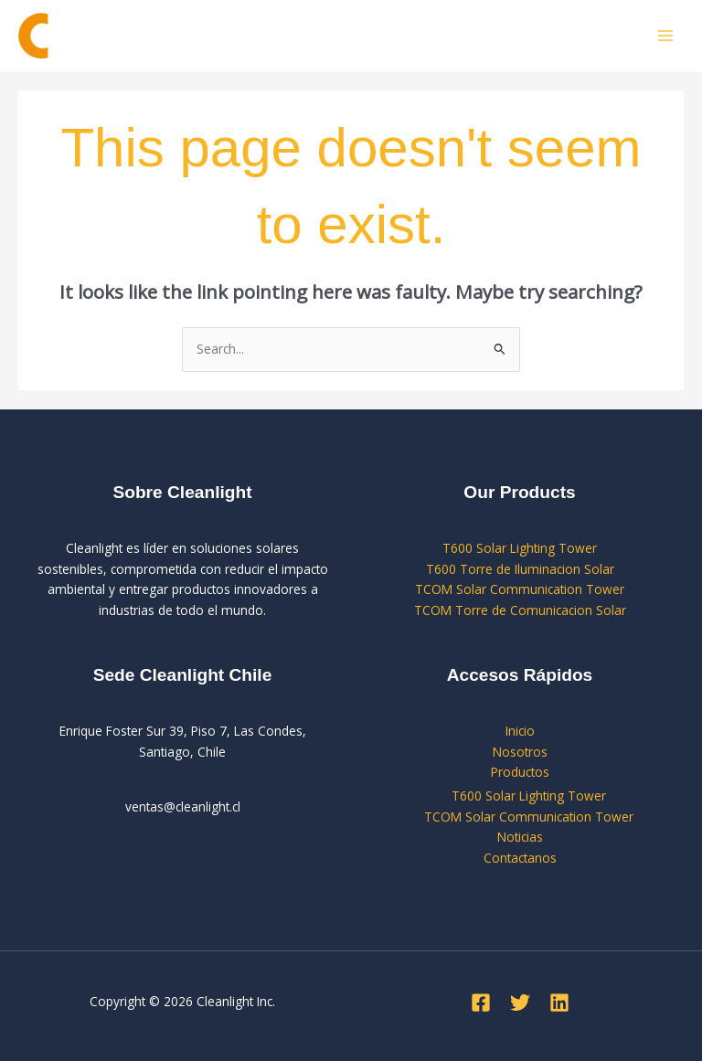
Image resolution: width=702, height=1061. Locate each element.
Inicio (520, 730)
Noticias (520, 836)
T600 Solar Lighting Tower (519, 548)
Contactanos (520, 857)
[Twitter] (520, 1002)
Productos (520, 771)
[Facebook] (481, 1002)
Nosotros (520, 751)
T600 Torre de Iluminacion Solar (520, 569)
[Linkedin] (559, 1002)
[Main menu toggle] (666, 36)
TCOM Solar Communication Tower (519, 589)
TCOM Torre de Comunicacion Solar (520, 610)
